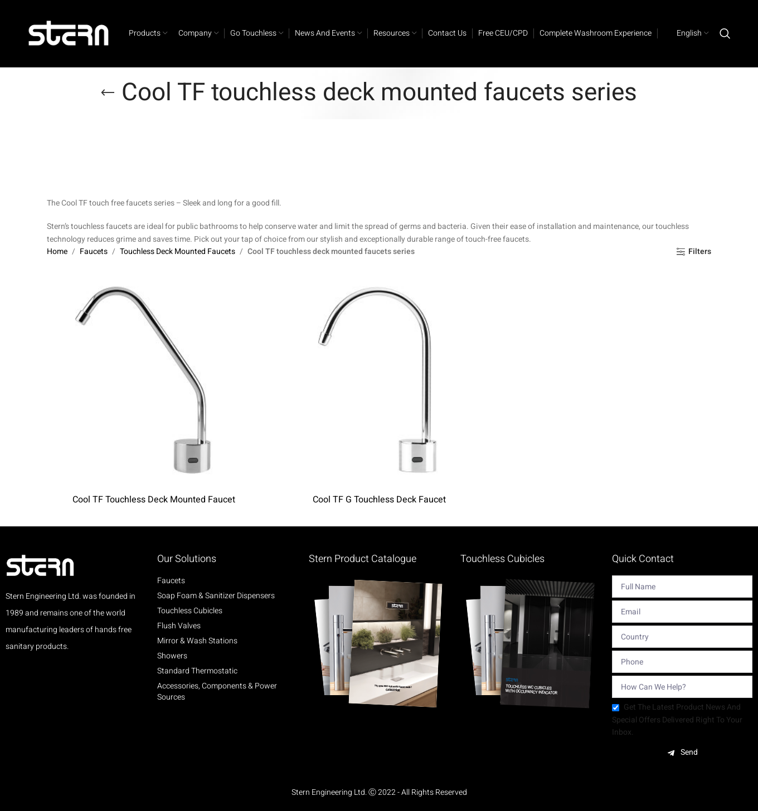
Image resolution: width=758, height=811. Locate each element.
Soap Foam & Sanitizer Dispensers (216, 596)
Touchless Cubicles (189, 611)
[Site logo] (69, 33)
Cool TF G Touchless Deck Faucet (379, 499)
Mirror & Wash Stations (197, 641)
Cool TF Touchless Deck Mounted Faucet (153, 499)
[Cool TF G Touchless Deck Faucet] (379, 381)
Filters (699, 252)
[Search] (725, 33)
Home (57, 251)
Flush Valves (179, 626)
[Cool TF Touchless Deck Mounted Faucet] (154, 381)
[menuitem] (685, 33)
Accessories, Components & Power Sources (217, 692)
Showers (172, 656)
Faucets (94, 251)
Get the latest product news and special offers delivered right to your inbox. (677, 719)
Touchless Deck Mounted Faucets (177, 251)
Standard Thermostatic (197, 671)
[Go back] (108, 93)
